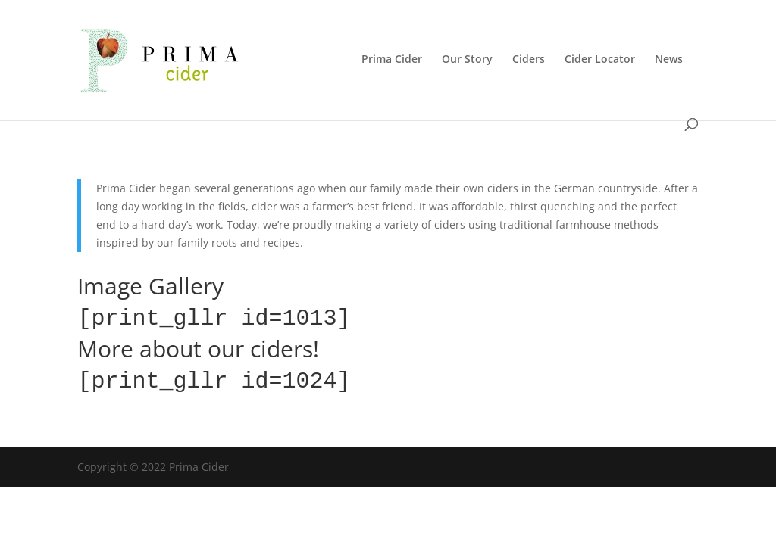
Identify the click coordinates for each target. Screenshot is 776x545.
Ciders (528, 60)
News (669, 60)
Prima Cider (391, 60)
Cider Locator (600, 60)
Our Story (467, 60)
